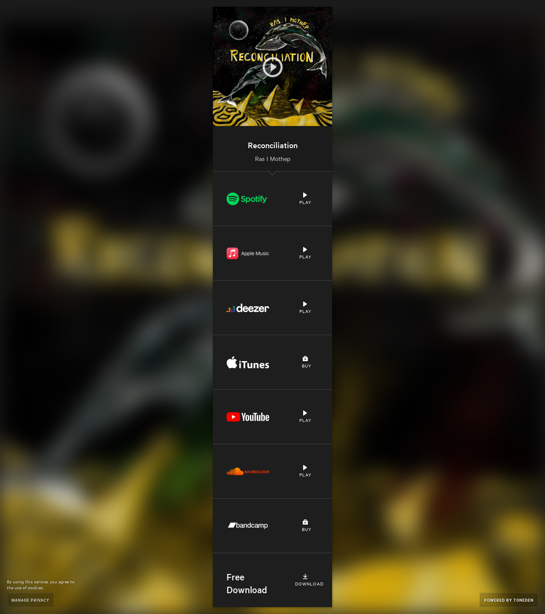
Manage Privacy (30, 600)
